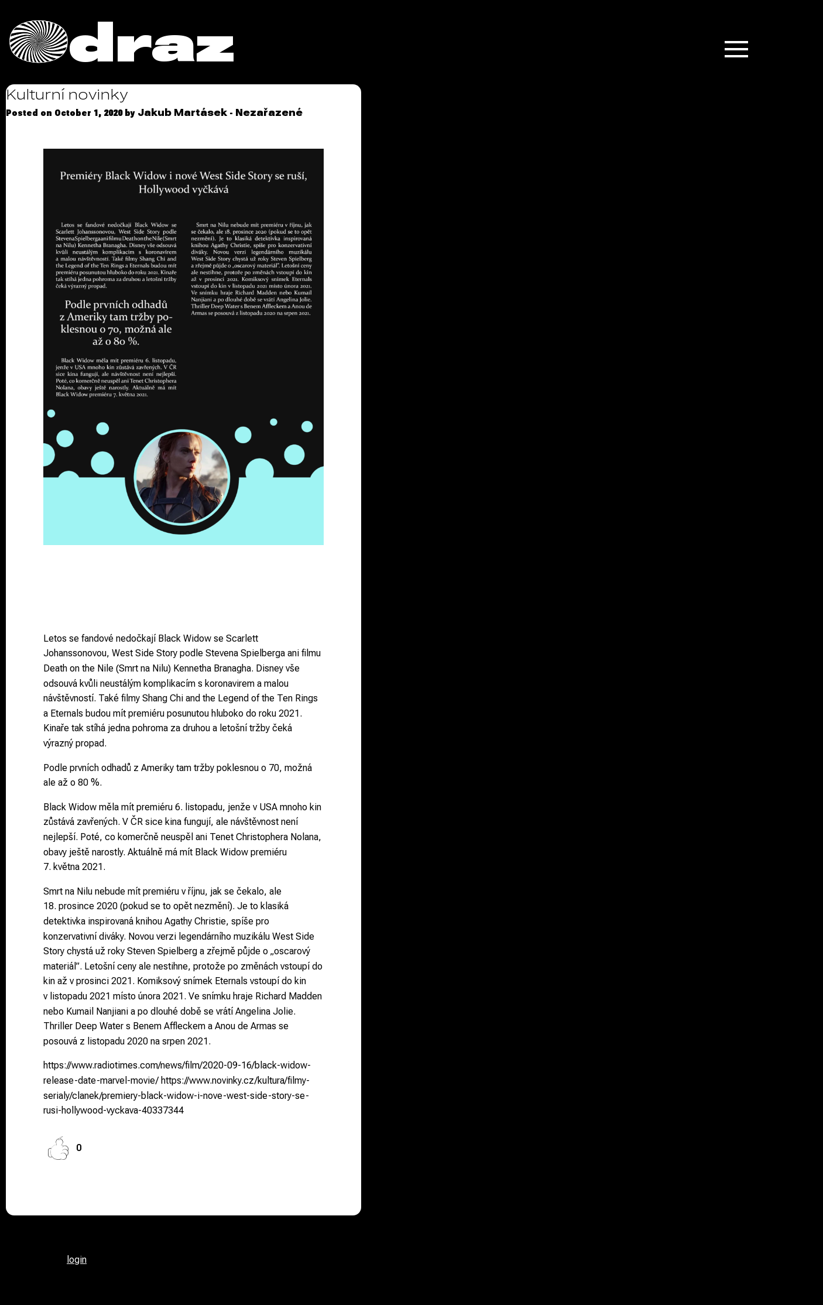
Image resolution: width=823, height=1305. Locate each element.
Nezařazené (269, 112)
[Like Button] (58, 1148)
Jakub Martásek (182, 112)
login (77, 1259)
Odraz (122, 42)
